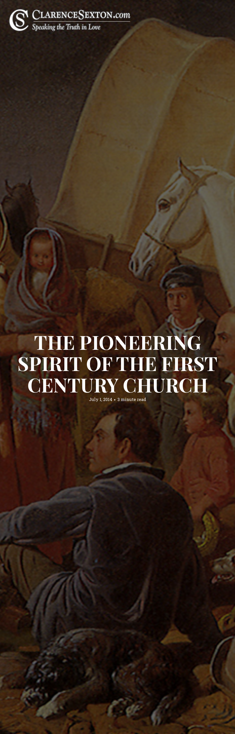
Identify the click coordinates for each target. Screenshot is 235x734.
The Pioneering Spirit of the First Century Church (117, 363)
